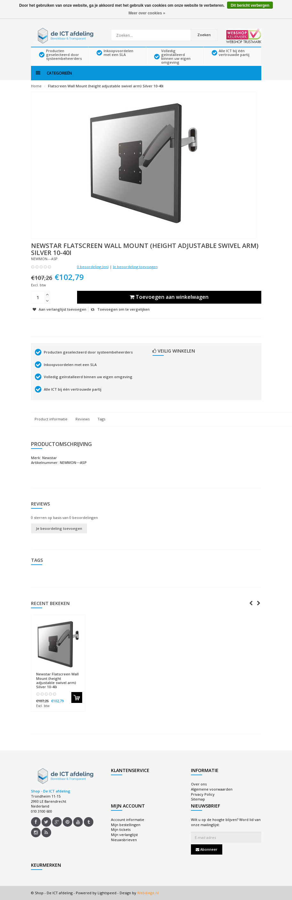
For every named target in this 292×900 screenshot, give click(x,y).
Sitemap (198, 799)
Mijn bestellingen (125, 824)
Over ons (199, 784)
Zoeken (204, 34)
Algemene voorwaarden (212, 789)
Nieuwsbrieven (124, 839)
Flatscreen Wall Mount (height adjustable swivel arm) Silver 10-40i (105, 86)
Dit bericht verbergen (250, 5)
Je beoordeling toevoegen (135, 266)
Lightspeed (107, 892)
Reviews (82, 419)
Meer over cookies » (147, 13)
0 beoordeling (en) (92, 266)
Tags (101, 419)
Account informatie (127, 819)
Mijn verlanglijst (124, 834)
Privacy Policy (203, 794)
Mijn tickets (120, 829)
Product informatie (51, 419)
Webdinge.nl (148, 892)
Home (36, 86)
